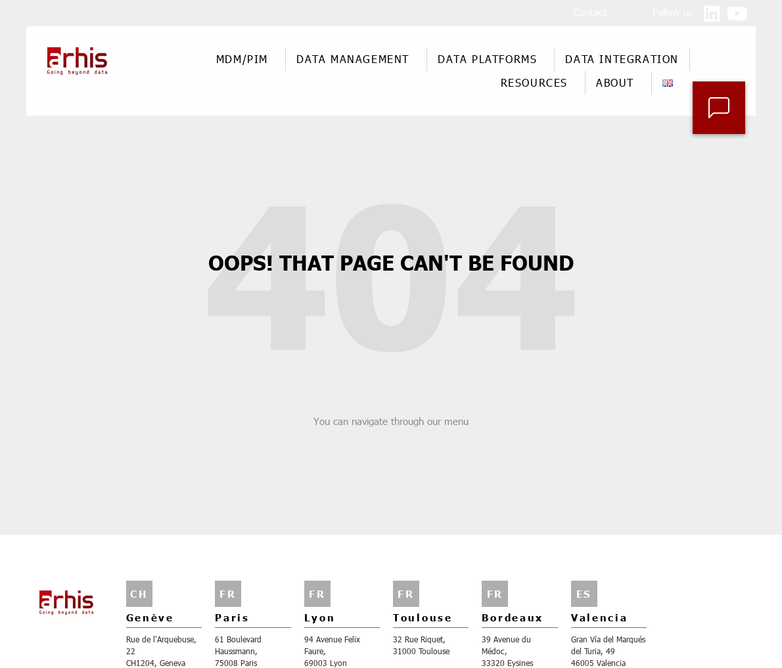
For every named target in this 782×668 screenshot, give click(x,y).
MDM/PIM (245, 59)
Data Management (356, 59)
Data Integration (622, 59)
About (618, 82)
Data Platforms (490, 59)
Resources (537, 82)
